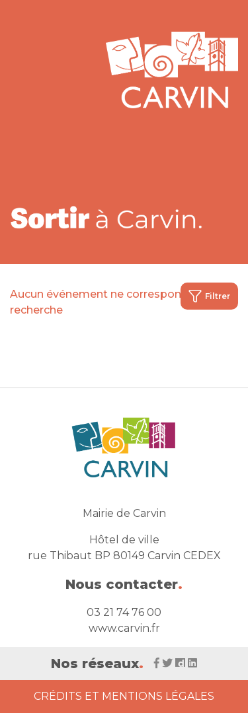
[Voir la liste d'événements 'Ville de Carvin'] (107, 217)
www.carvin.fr (124, 628)
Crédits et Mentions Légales (124, 696)
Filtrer (209, 296)
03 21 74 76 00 (124, 612)
